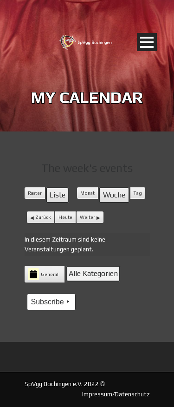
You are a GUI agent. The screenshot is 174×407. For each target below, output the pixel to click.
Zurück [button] (43, 217)
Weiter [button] (87, 217)
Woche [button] (114, 194)
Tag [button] (138, 193)
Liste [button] (59, 196)
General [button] (43, 274)
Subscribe (51, 301)
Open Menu (147, 42)
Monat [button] (87, 193)
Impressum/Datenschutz (116, 394)
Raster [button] (36, 194)
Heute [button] (65, 217)
